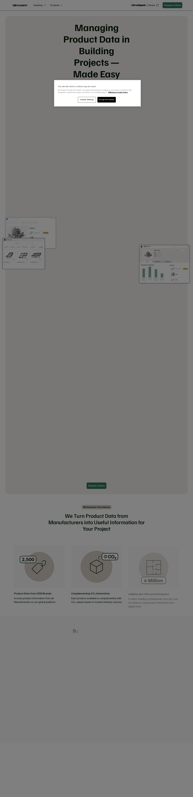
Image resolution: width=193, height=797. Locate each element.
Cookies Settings (87, 100)
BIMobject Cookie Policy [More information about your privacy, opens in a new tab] (118, 92)
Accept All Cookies (106, 100)
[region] (97, 93)
